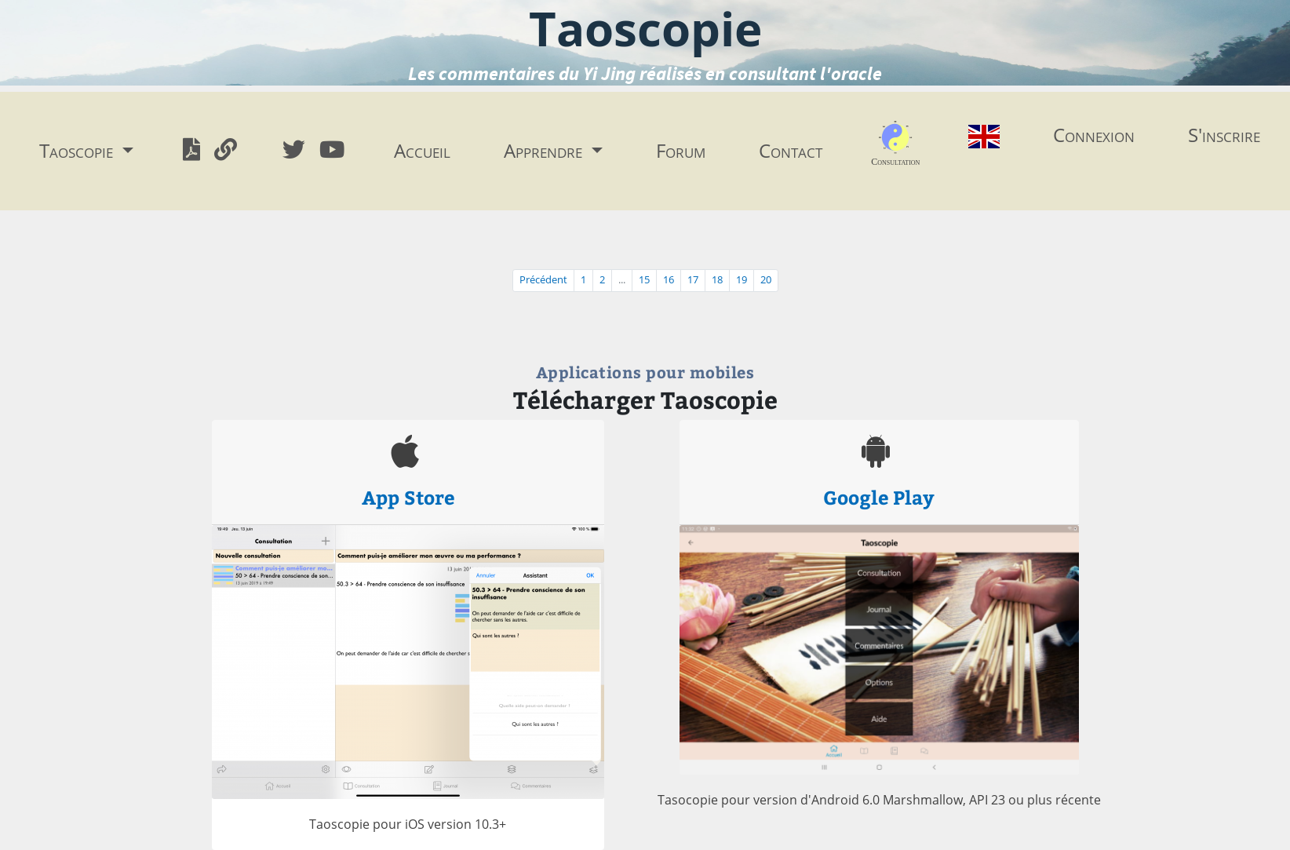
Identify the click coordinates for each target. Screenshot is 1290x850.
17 (692, 279)
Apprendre (545, 150)
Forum (680, 150)
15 (644, 279)
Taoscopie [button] (78, 150)
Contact (790, 150)
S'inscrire (1224, 135)
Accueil (422, 150)
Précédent (543, 279)
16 (668, 279)
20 (765, 279)
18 (717, 279)
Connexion (1094, 135)
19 (741, 279)
